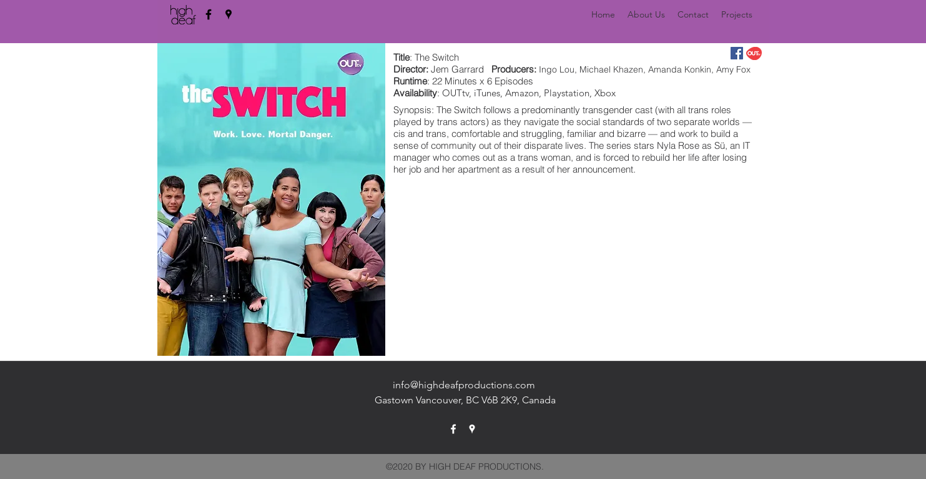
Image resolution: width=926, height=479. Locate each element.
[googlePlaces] (228, 14)
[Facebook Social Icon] (737, 53)
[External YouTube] (577, 261)
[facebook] (208, 14)
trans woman (544, 157)
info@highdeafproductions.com (464, 385)
